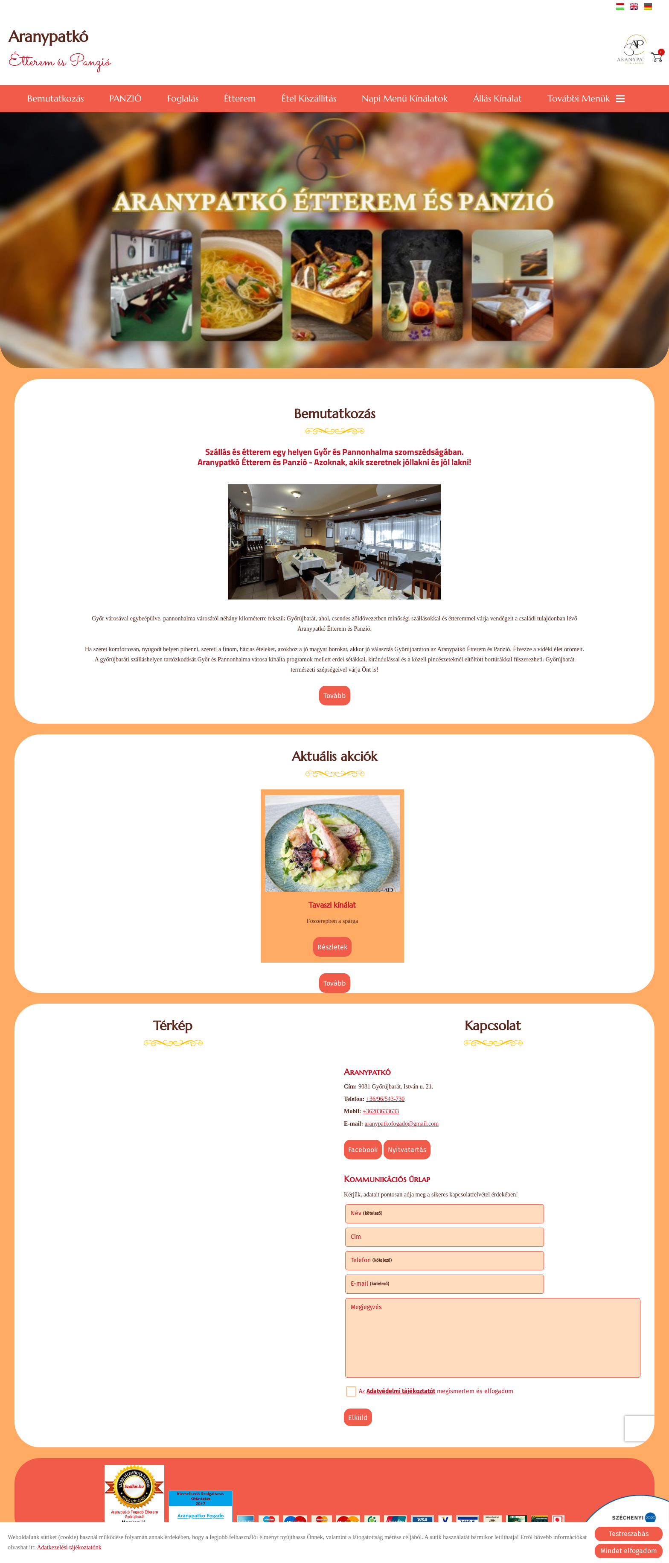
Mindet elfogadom (628, 1551)
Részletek (332, 942)
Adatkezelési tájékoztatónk (69, 1547)
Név (370, 1204)
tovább (334, 697)
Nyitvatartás (410, 1143)
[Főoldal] (632, 50)
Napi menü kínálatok (405, 96)
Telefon (375, 1227)
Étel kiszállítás (309, 96)
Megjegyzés (369, 1251)
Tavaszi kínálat (332, 900)
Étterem (240, 96)
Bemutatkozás (55, 96)
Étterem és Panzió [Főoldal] (64, 50)
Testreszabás (629, 1534)
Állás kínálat (497, 96)
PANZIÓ (125, 96)
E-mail (520, 1227)
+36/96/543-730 (388, 1092)
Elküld (361, 1362)
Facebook (366, 1143)
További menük (586, 96)
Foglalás (182, 96)
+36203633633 (384, 1105)
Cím (506, 1204)
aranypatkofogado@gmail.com (405, 1117)
